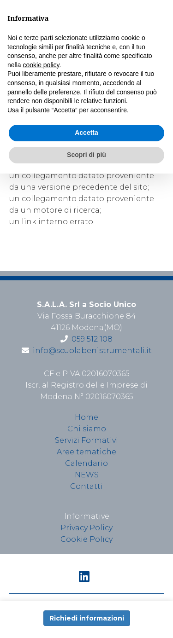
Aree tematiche (86, 451)
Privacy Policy (86, 527)
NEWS (87, 474)
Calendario (86, 463)
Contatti (86, 486)
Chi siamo (86, 428)
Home (86, 417)
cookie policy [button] (41, 65)
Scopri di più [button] (86, 154)
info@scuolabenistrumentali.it (92, 350)
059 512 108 (92, 339)
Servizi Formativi (86, 440)
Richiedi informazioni (86, 618)
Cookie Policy (86, 539)
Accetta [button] (86, 132)
